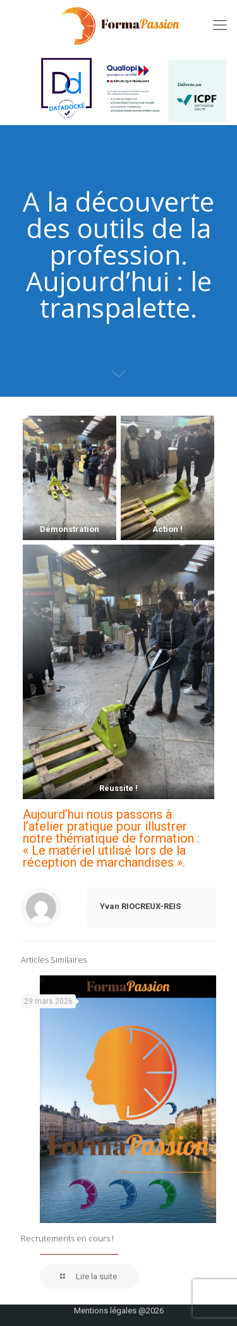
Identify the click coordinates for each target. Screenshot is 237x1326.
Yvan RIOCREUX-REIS (140, 906)
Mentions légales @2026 (119, 1310)
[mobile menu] (220, 25)
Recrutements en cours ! (67, 1238)
